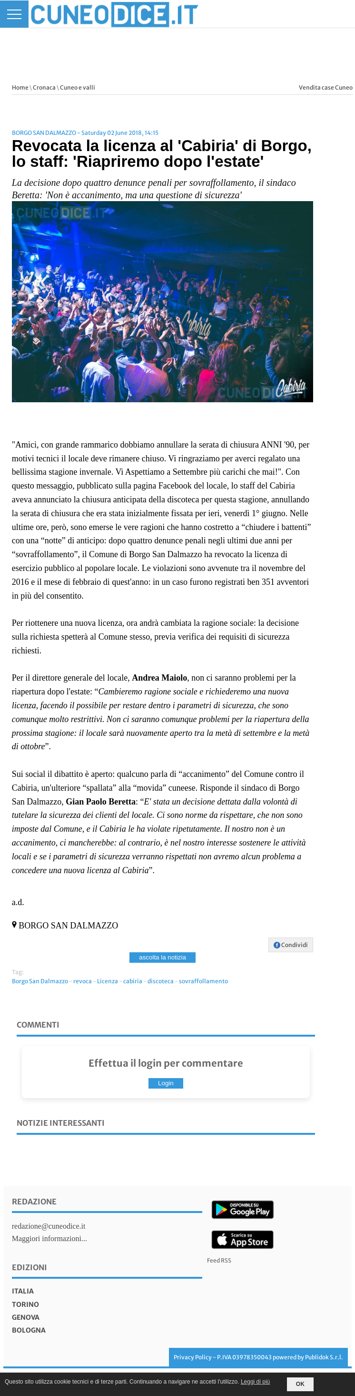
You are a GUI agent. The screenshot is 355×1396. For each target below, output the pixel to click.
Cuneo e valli (77, 87)
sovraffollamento (203, 981)
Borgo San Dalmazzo (40, 981)
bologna (29, 1330)
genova (25, 1317)
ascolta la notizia (162, 957)
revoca (82, 981)
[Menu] (14, 14)
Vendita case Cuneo (326, 87)
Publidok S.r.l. (324, 1357)
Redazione (34, 1201)
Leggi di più (255, 1381)
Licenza (107, 981)
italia (23, 1291)
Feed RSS (219, 1260)
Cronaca (44, 87)
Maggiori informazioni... (49, 1238)
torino (25, 1304)
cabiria (132, 981)
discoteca (161, 981)
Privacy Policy (193, 1357)
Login (166, 1083)
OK (300, 1384)
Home (20, 87)
